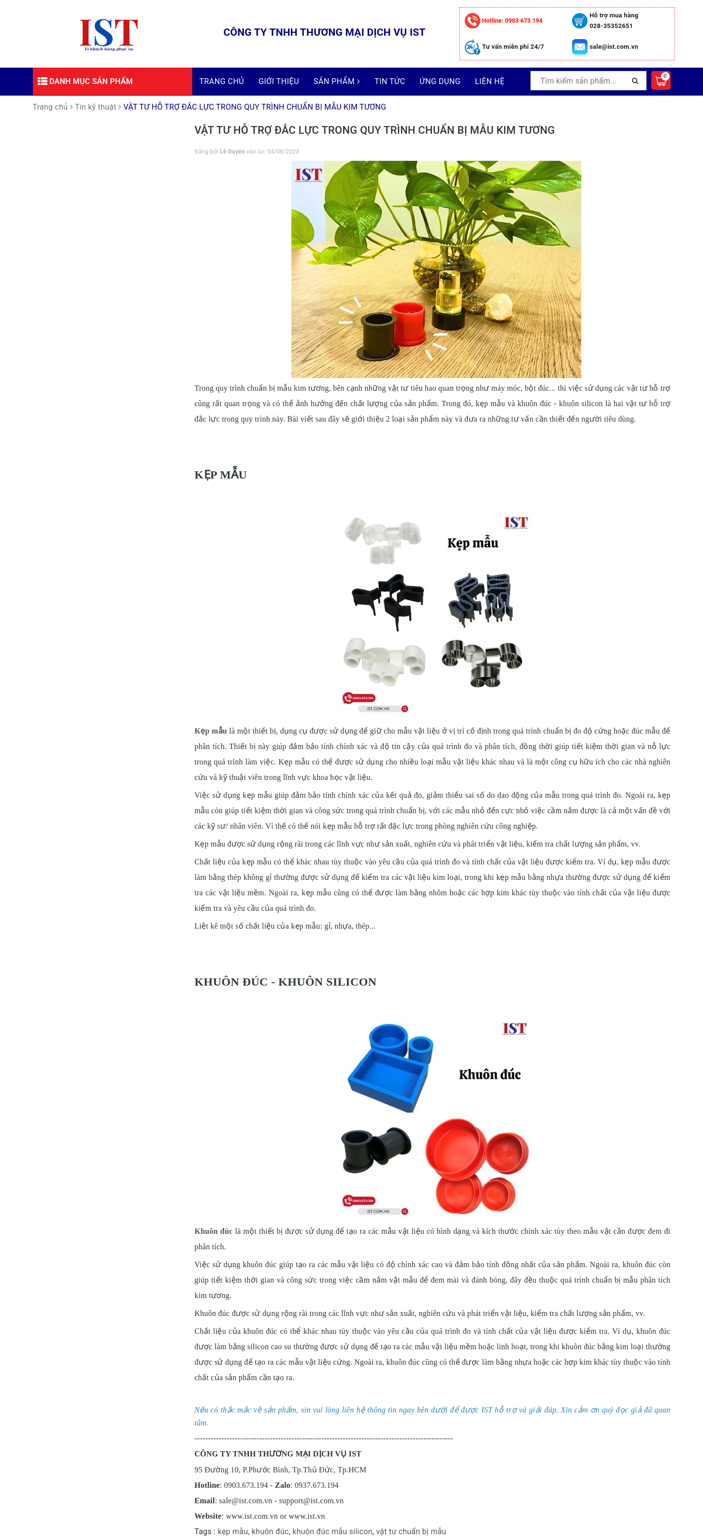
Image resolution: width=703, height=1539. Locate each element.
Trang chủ (222, 81)
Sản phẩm (337, 81)
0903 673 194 (512, 20)
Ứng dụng (440, 81)
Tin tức (389, 81)
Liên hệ (489, 81)
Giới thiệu (278, 81)
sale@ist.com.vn (613, 46)
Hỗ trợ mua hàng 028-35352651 (613, 20)
